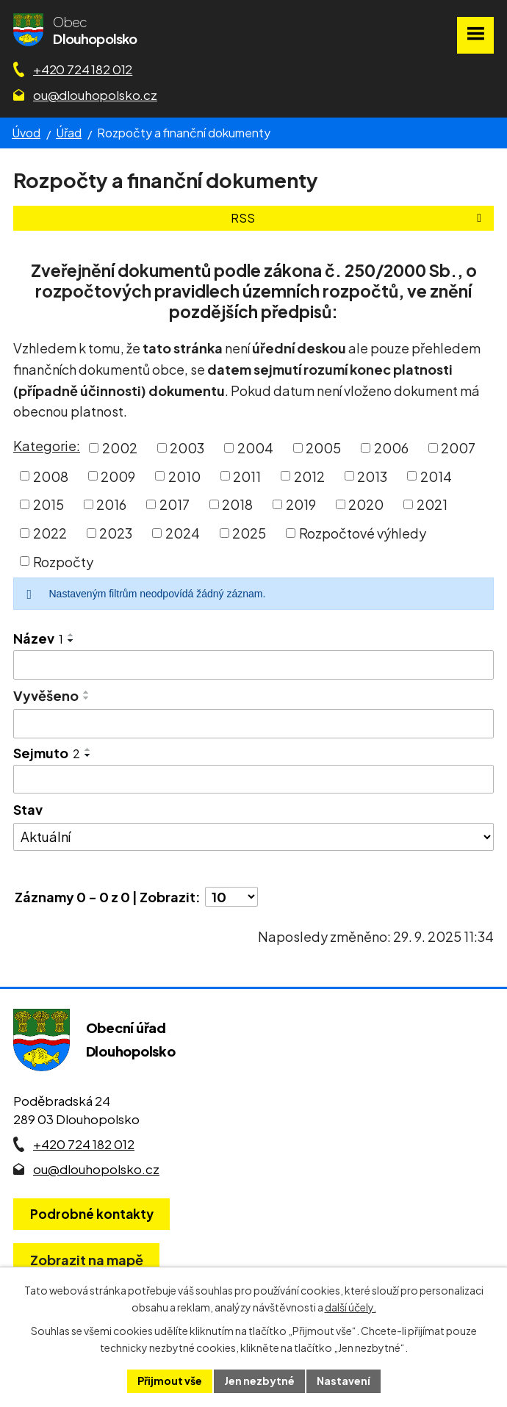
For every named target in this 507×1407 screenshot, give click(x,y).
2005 (323, 447)
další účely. (350, 1307)
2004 (255, 447)
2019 (301, 504)
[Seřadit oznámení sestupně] (71, 641)
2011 (247, 475)
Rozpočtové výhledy (362, 533)
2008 (50, 475)
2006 (391, 447)
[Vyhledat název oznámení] (253, 665)
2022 (50, 533)
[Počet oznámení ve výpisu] (231, 897)
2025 (249, 533)
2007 (458, 447)
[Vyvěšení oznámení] (253, 723)
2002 (119, 447)
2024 (182, 533)
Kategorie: (46, 445)
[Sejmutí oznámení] (253, 779)
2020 (366, 504)
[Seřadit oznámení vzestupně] (71, 635)
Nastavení (343, 1380)
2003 (187, 447)
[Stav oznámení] (253, 837)
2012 (309, 475)
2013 (372, 475)
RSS (358, 218)
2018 (237, 504)
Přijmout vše (169, 1380)
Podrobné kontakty (92, 1214)
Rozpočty (63, 561)
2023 (115, 533)
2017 (174, 504)
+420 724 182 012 (82, 69)
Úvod (26, 132)
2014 (436, 475)
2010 (184, 475)
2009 (118, 475)
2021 (432, 504)
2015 (48, 504)
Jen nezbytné (259, 1380)
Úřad (69, 132)
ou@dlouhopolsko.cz (95, 95)
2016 (111, 504)
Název (38, 638)
